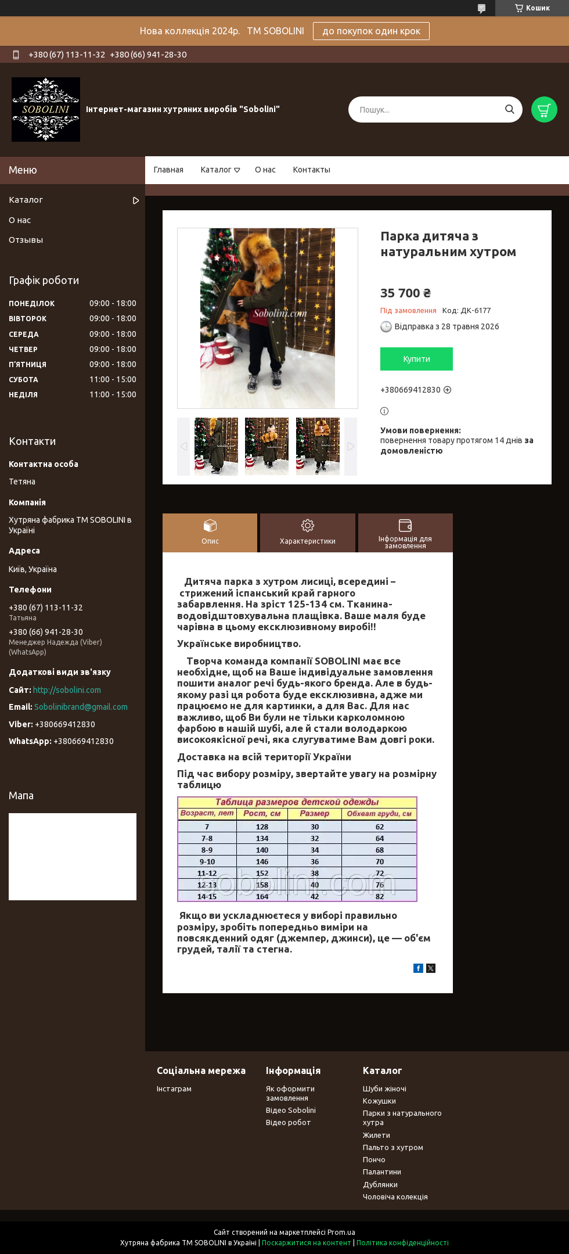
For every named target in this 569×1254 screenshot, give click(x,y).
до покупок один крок (371, 31)
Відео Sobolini (291, 1110)
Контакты (311, 169)
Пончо (374, 1159)
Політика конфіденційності (402, 1242)
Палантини (382, 1171)
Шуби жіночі (384, 1088)
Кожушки (379, 1101)
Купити (417, 359)
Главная (168, 169)
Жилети (376, 1135)
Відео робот (288, 1122)
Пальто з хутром (393, 1147)
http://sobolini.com (67, 690)
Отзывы (26, 240)
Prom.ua (341, 1232)
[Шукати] (509, 109)
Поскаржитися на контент (306, 1242)
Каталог (216, 169)
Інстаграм (174, 1088)
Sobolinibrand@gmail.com (81, 707)
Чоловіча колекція (395, 1196)
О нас (265, 169)
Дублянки (380, 1184)
